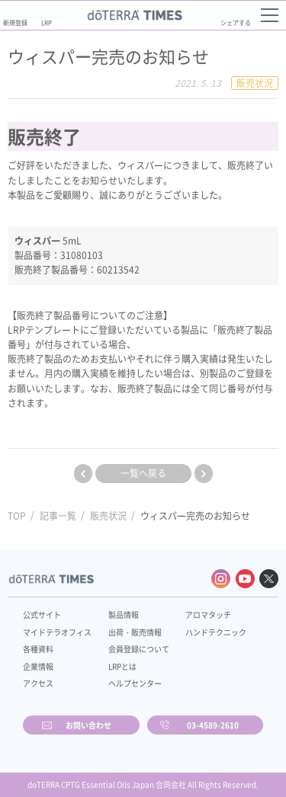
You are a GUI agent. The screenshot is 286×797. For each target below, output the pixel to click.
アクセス (38, 683)
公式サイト (42, 614)
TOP (17, 516)
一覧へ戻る (143, 473)
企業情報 (38, 666)
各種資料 (38, 649)
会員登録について (138, 649)
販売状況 (108, 516)
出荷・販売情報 (135, 632)
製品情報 (123, 614)
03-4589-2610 (213, 725)
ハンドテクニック (215, 632)
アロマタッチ (208, 614)
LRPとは (122, 666)
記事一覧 (58, 516)
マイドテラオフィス (57, 632)
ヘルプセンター (135, 683)
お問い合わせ (88, 725)
